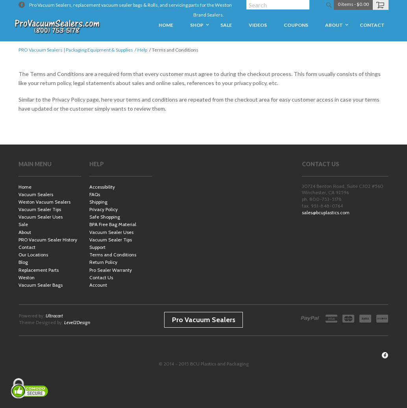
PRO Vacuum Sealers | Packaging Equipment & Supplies (75, 50)
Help (142, 50)
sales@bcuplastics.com (326, 212)
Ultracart (54, 316)
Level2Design (77, 322)
